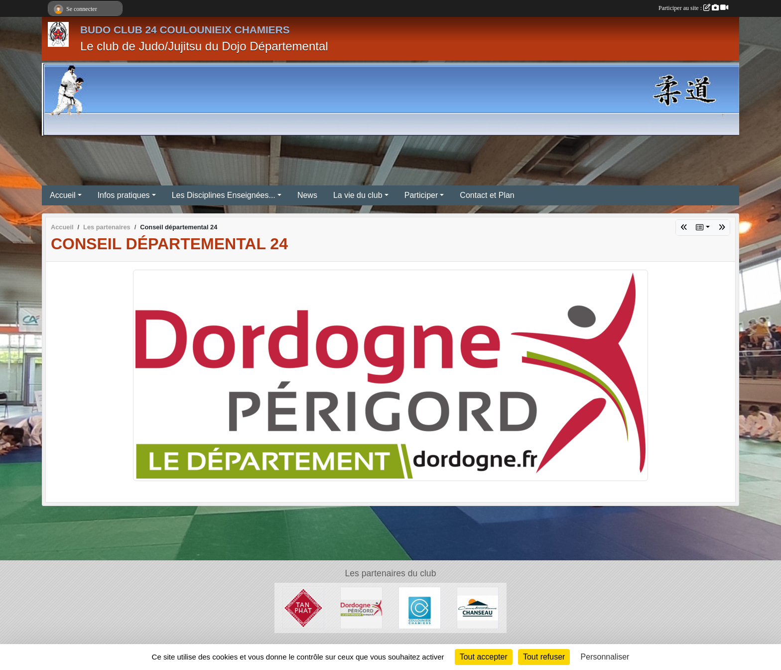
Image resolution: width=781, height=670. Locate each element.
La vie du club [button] (358, 195)
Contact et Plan (487, 195)
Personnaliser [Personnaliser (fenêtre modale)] (605, 657)
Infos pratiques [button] (124, 195)
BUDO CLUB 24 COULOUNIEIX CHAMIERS (185, 29)
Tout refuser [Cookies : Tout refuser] (544, 657)
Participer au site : (693, 7)
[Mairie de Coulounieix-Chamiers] (419, 607)
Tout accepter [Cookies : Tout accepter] (484, 657)
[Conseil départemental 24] (361, 607)
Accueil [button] (63, 195)
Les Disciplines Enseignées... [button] (223, 195)
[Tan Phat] (303, 607)
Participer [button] (421, 195)
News (307, 195)
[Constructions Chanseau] (478, 607)
